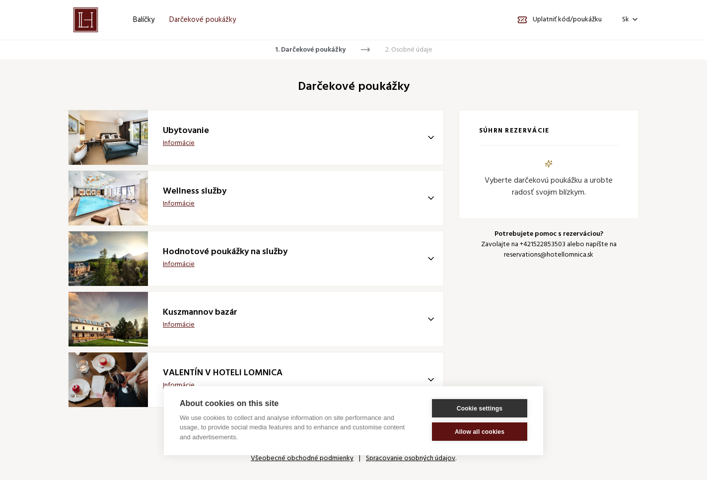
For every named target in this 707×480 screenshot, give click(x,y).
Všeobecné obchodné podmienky (302, 458)
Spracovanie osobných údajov (410, 458)
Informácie (179, 143)
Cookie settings (479, 408)
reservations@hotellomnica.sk (548, 255)
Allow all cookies (479, 431)
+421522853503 (543, 244)
